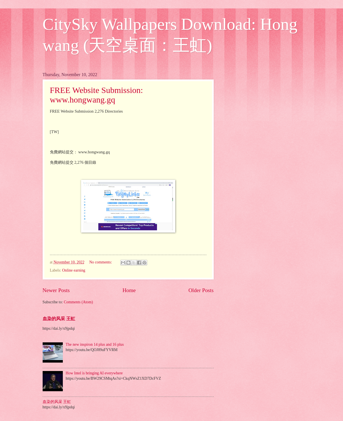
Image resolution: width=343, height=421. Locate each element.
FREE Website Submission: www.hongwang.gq (96, 94)
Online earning (73, 270)
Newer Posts (56, 290)
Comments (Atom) (78, 302)
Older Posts (201, 290)
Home (129, 290)
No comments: (101, 262)
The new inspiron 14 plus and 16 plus (95, 344)
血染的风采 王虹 (59, 318)
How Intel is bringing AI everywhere (94, 373)
